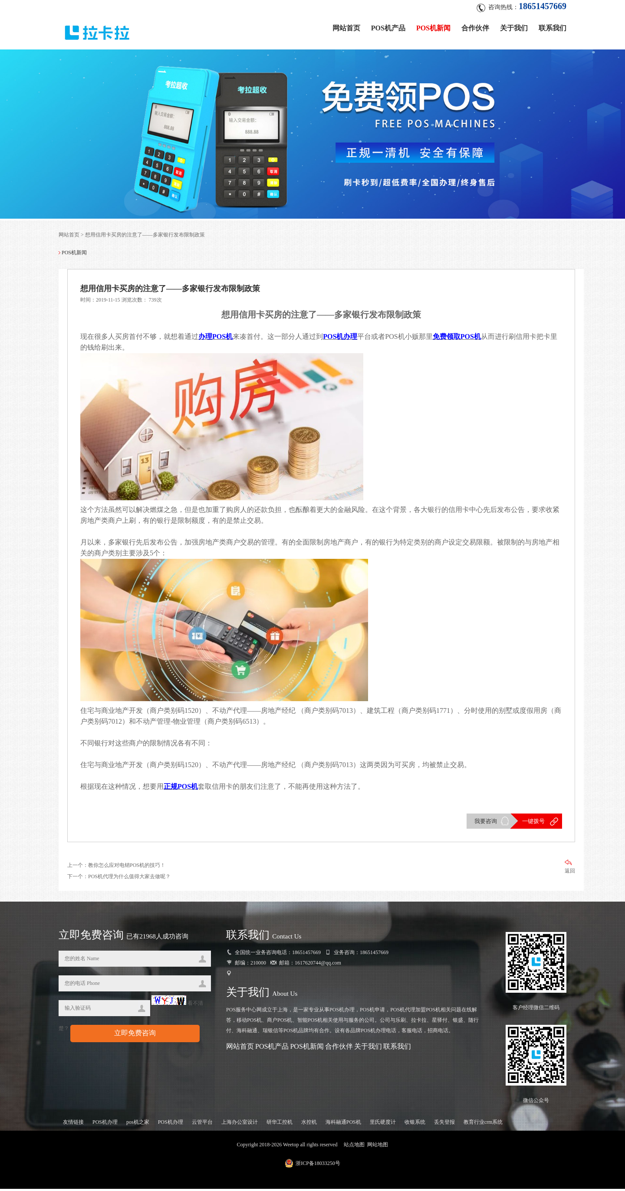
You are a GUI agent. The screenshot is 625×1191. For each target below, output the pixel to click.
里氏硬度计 (383, 1124)
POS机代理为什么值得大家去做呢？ (129, 878)
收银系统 (415, 1124)
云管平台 (202, 1124)
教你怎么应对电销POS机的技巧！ (126, 867)
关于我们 (514, 27)
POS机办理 (105, 1124)
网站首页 (346, 27)
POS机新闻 (433, 27)
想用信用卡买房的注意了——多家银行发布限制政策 (145, 236)
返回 (570, 868)
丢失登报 (444, 1124)
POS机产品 (388, 27)
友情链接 (73, 1124)
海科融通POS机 (343, 1124)
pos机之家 (137, 1124)
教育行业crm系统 (483, 1124)
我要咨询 (485, 823)
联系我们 (552, 27)
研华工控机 (279, 1124)
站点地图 (354, 1147)
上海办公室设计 (239, 1124)
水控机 (309, 1124)
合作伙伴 (475, 27)
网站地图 (377, 1147)
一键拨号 (533, 823)
